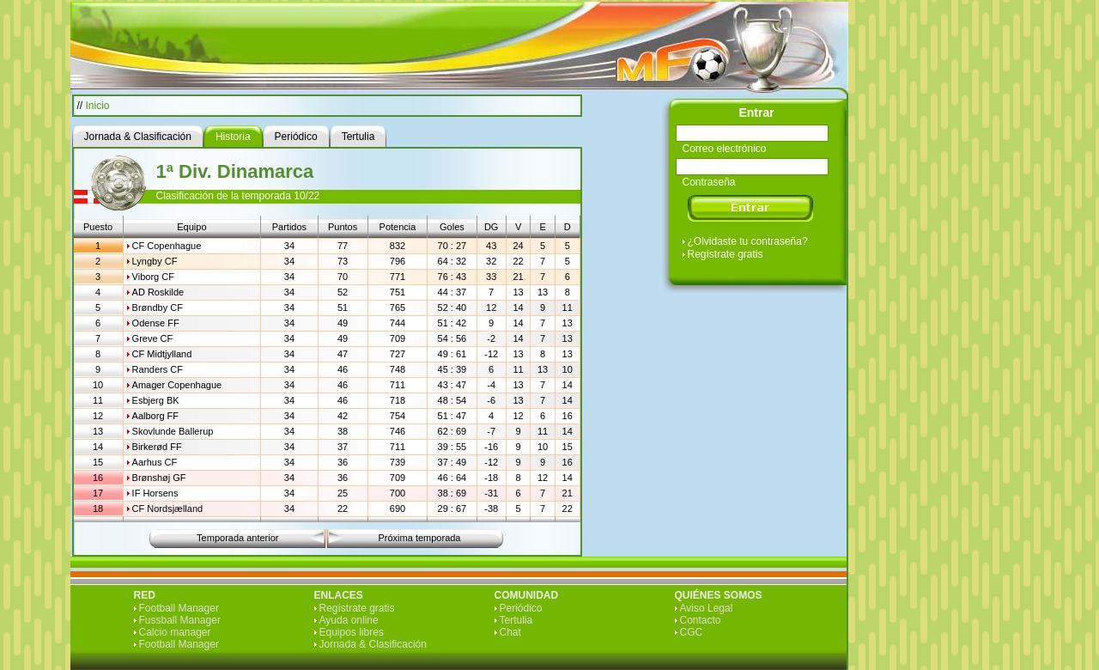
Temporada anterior (237, 538)
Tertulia (516, 620)
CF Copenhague (167, 246)
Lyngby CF (155, 261)
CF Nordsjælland (167, 508)
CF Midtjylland (162, 354)
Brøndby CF (157, 307)
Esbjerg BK (155, 400)
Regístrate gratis (725, 254)
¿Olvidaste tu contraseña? (748, 241)
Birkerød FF (157, 447)
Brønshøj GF (159, 477)
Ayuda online (349, 620)
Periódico (521, 608)
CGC (691, 632)
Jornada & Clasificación (373, 644)
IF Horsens (155, 493)
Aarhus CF (155, 462)
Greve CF (152, 338)
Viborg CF (153, 276)
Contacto (700, 620)
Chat (510, 632)
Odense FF (155, 323)
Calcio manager (175, 632)
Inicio (98, 106)
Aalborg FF (155, 416)
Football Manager (179, 608)
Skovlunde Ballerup (173, 431)
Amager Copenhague (177, 385)
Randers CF (157, 369)
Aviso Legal (706, 608)
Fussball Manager (180, 620)
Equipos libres (351, 632)
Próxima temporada (420, 538)
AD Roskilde (158, 292)
